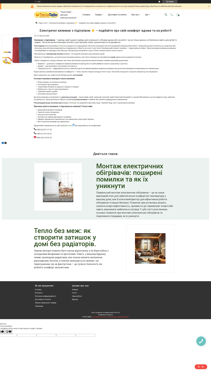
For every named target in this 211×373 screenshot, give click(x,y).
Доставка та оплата (117, 15)
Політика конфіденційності (45, 296)
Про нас (135, 15)
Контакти (38, 293)
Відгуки (75, 299)
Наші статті (43, 23)
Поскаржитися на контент (101, 317)
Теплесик (62, 46)
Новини (75, 290)
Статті (74, 293)
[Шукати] (166, 14)
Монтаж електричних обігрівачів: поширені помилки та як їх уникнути (129, 176)
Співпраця (39, 306)
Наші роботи (77, 296)
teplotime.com (68, 126)
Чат (201, 367)
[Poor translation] (9, 332)
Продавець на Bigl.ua (105, 315)
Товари (98, 15)
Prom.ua (117, 312)
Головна (86, 15)
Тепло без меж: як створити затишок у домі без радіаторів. (65, 237)
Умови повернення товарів (45, 303)
